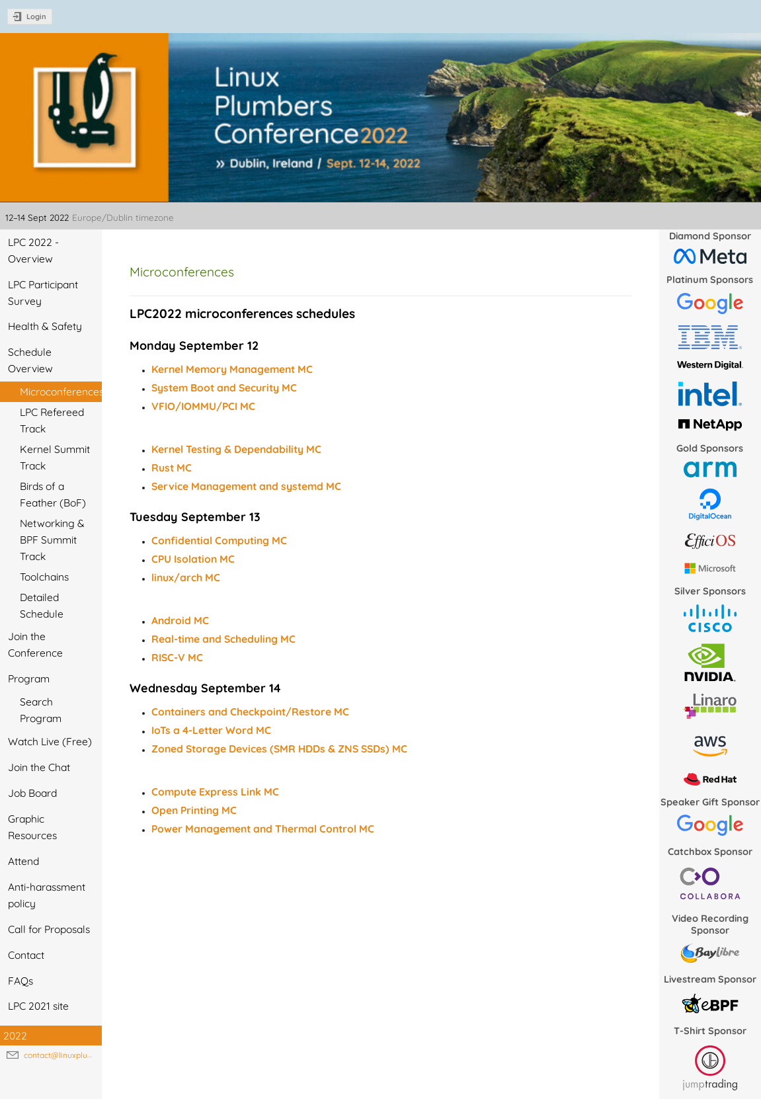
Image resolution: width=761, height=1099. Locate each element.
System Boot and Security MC (224, 387)
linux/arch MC (185, 577)
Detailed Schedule (41, 605)
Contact (26, 954)
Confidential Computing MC (219, 540)
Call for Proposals (49, 929)
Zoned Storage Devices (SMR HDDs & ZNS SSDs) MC (279, 748)
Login (36, 16)
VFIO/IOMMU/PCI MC (203, 406)
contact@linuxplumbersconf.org (82, 1055)
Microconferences (61, 391)
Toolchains (44, 576)
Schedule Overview (30, 360)
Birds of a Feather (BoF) (53, 494)
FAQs (20, 980)
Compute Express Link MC (215, 791)
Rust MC (171, 467)
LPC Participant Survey (43, 292)
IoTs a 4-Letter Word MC (211, 730)
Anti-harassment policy (46, 895)
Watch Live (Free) (50, 741)
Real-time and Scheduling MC (223, 638)
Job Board (32, 792)
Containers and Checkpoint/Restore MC (250, 711)
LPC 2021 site (38, 1005)
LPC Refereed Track (52, 420)
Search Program (40, 710)
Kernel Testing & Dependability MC (236, 449)
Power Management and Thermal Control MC (262, 828)
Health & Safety (45, 326)
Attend (23, 861)
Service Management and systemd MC (246, 486)
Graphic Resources (32, 827)
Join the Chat (39, 767)
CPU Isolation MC (193, 558)
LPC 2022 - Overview (33, 250)
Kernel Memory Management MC (232, 369)
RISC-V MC (177, 657)
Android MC (180, 620)
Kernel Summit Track (55, 457)
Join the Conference (35, 644)
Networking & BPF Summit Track (52, 539)
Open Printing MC (194, 810)
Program (29, 678)
